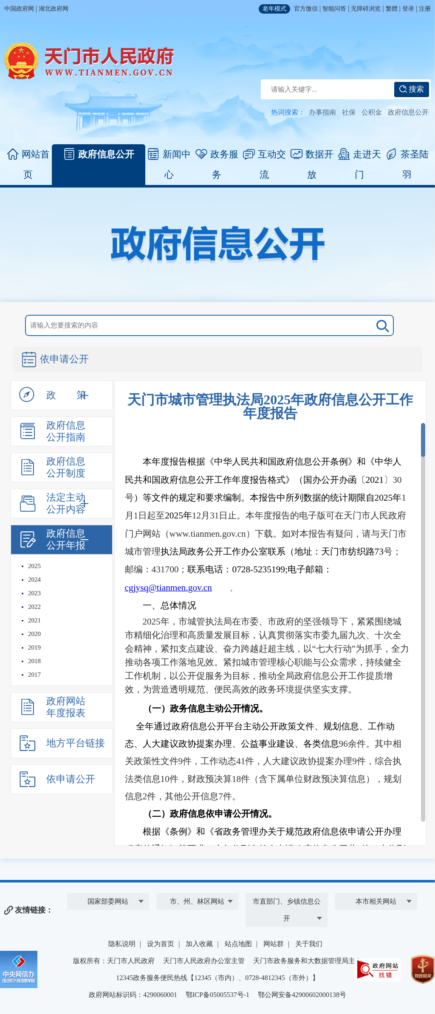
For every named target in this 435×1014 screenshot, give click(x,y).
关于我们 (308, 943)
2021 (34, 620)
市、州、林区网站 (197, 901)
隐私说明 (122, 943)
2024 (34, 579)
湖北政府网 (53, 9)
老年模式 (274, 9)
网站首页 (28, 164)
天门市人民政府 (89, 61)
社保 (349, 112)
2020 (34, 633)
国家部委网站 (108, 901)
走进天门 (359, 164)
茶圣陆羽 (407, 164)
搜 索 (381, 325)
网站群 (273, 943)
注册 (425, 9)
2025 (34, 566)
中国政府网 (19, 9)
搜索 (411, 89)
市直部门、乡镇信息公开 (287, 910)
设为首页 (160, 943)
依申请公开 (55, 360)
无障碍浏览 (366, 9)
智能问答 (334, 9)
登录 (408, 9)
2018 (34, 661)
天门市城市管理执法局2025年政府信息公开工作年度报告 (270, 406)
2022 (34, 606)
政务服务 (216, 164)
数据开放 (312, 164)
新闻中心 (169, 164)
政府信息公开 (408, 112)
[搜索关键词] (209, 325)
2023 (34, 593)
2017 (34, 674)
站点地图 (238, 943)
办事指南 (322, 112)
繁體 (392, 9)
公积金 (372, 112)
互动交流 (264, 164)
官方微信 (306, 9)
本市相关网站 (376, 901)
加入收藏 (199, 943)
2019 (34, 647)
